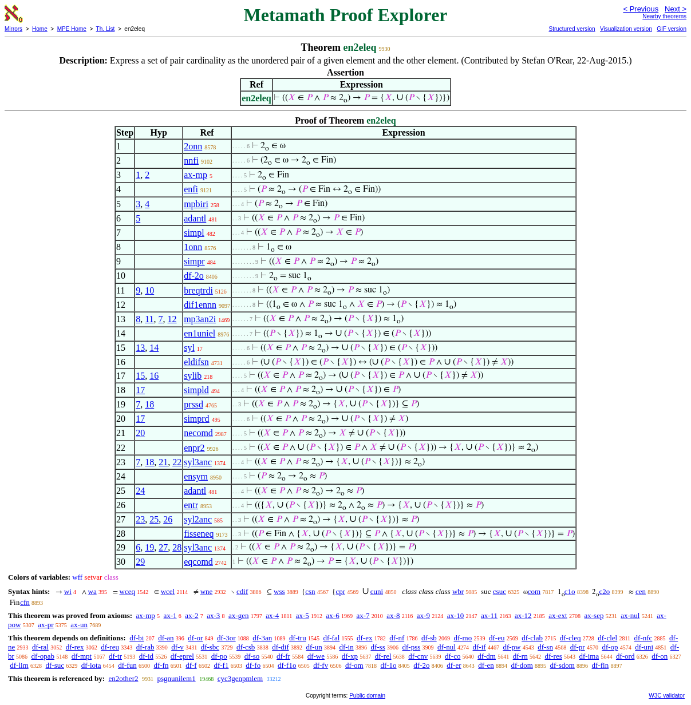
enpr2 (194, 448)
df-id (146, 656)
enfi (191, 189)
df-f (191, 665)
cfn (25, 602)
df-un (314, 647)
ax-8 (393, 615)
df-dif (280, 647)
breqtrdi (198, 290)
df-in (346, 647)
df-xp (350, 656)
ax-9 (423, 615)
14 (154, 347)
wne (206, 591)
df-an (165, 637)
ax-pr (45, 624)
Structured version (571, 29)
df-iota (91, 665)
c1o (569, 591)
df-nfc (643, 637)
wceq (127, 591)
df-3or (226, 637)
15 (140, 376)
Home (40, 29)
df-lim (19, 665)
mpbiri (196, 204)
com (534, 591)
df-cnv (418, 656)
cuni (376, 591)
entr (191, 505)
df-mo (462, 637)
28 (176, 547)
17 (140, 390)
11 (149, 319)
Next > (675, 9)
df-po (219, 656)
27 (163, 547)
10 (149, 290)
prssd (193, 404)
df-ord (625, 656)
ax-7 (362, 615)
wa (92, 591)
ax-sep (593, 615)
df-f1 (221, 665)
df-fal (331, 637)
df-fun (127, 665)
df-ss (377, 647)
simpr (194, 261)
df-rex (75, 647)
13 (140, 347)
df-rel (383, 656)
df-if (479, 647)
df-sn (545, 647)
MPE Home (71, 29)
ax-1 (170, 615)
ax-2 (191, 615)
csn (310, 591)
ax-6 (332, 615)
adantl (195, 218)
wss (279, 591)
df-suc (55, 665)
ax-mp (195, 175)
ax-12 (523, 615)
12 (172, 319)
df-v (177, 647)
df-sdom (562, 665)
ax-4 (272, 615)
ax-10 (455, 615)
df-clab (532, 637)
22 (176, 462)
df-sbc (210, 647)
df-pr (577, 647)
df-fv (320, 665)
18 (149, 404)
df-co (452, 656)
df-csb (245, 647)
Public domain (367, 695)
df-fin (600, 665)
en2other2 (123, 678)
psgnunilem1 (176, 678)
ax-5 (302, 615)
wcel (168, 591)
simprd (196, 418)
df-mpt (82, 656)
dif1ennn (200, 305)
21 (163, 462)
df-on (659, 656)
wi (68, 591)
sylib (193, 376)
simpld (196, 390)
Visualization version (626, 29)
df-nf (396, 637)
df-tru (297, 637)
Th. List (105, 29)
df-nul (446, 647)
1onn (193, 247)
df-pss (411, 647)
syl (189, 347)
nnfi (191, 160)
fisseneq (199, 533)
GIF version (671, 29)
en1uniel (199, 333)
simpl (194, 232)
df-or (195, 637)
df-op (610, 647)
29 (140, 562)
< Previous (640, 9)
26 (167, 519)
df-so (252, 656)
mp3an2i (200, 319)
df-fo (253, 665)
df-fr (283, 656)
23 (140, 519)
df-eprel (182, 656)
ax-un (79, 624)
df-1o (388, 665)
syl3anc (198, 462)
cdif (242, 591)
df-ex (364, 637)
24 (140, 491)
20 (140, 433)
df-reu (110, 647)
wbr (458, 591)
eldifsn (196, 362)
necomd (198, 433)
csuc (499, 591)
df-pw (511, 647)
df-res (553, 656)
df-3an (262, 637)
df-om (354, 665)
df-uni (644, 647)
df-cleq (570, 637)
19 (149, 547)
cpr (340, 591)
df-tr (115, 656)
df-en (485, 665)
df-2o (194, 275)
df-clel (607, 637)
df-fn (160, 665)
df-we (316, 656)
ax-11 (489, 615)
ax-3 (213, 615)
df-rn (520, 656)
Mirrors (13, 29)
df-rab (145, 647)
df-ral (40, 647)
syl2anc (198, 519)
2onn (193, 146)
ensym (196, 476)
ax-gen (238, 615)
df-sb (429, 637)
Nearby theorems (664, 16)
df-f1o (287, 665)
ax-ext (557, 615)
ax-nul (630, 615)
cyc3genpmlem (240, 678)
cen (640, 591)
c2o (604, 591)
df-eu (496, 637)
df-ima (589, 656)
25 (154, 519)
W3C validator (667, 695)
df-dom (521, 665)
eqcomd (198, 562)
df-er (454, 665)
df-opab (42, 656)
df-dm (486, 656)
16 (154, 376)
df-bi (136, 637)
